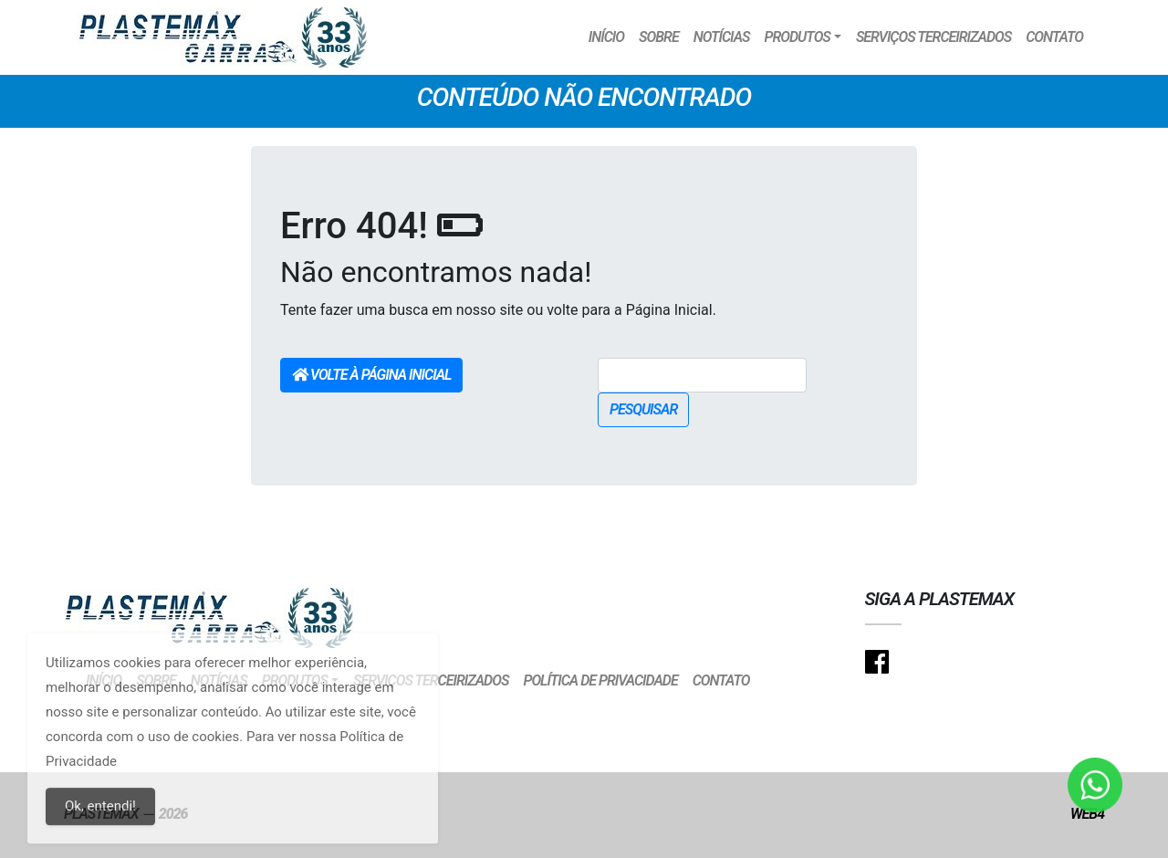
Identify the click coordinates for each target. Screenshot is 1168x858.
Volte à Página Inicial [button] (371, 374)
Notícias (722, 37)
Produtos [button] (796, 37)
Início (606, 37)
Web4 (1087, 813)
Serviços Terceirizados (933, 37)
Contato (1054, 37)
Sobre (659, 37)
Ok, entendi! (100, 817)
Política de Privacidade (600, 680)
